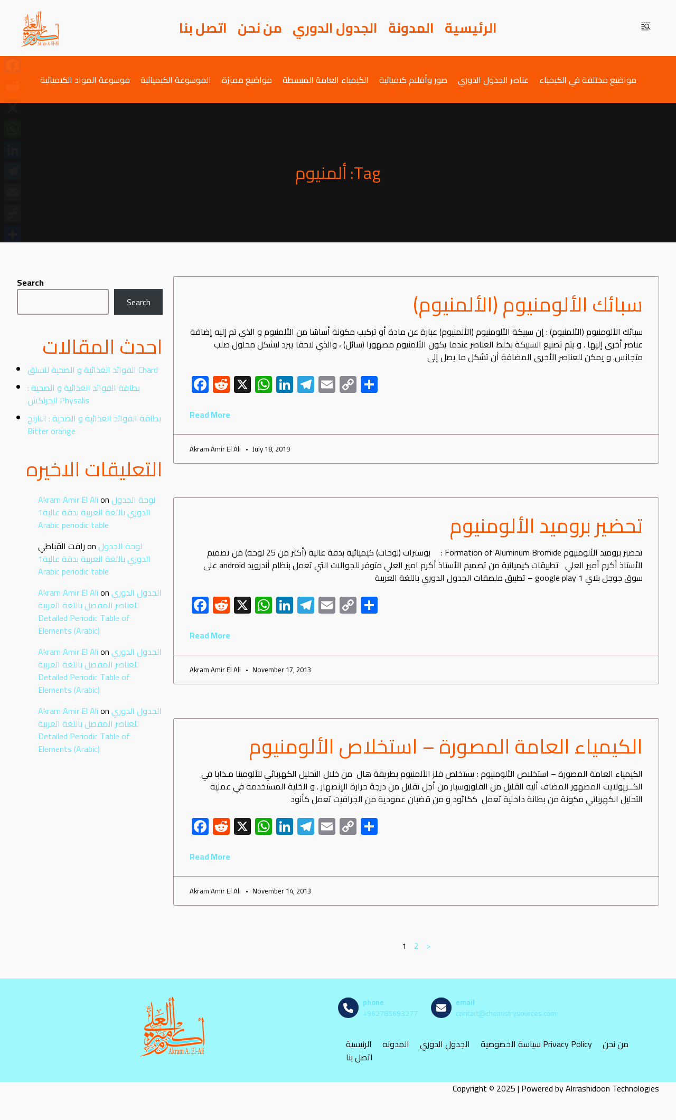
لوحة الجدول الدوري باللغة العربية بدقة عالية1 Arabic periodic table (96, 512)
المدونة (411, 28)
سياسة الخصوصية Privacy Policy (536, 1044)
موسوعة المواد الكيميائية (85, 79)
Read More (210, 414)
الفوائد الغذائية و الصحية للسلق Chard (92, 370)
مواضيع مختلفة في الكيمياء (587, 79)
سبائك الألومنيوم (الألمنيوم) (528, 304)
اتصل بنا (203, 28)
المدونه (395, 1044)
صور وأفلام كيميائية (413, 79)
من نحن (260, 28)
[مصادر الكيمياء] (40, 28)
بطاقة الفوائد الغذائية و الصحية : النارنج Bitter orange (94, 424)
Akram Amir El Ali (68, 499)
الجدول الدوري (335, 28)
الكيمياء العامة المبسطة (326, 79)
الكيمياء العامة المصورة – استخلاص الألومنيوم (446, 746)
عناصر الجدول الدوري (493, 79)
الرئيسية (471, 28)
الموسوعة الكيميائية (175, 79)
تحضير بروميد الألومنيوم (546, 525)
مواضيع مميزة (247, 79)
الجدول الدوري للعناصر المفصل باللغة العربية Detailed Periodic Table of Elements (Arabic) (100, 611)
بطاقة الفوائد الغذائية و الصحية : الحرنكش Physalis (83, 394)
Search (30, 282)
